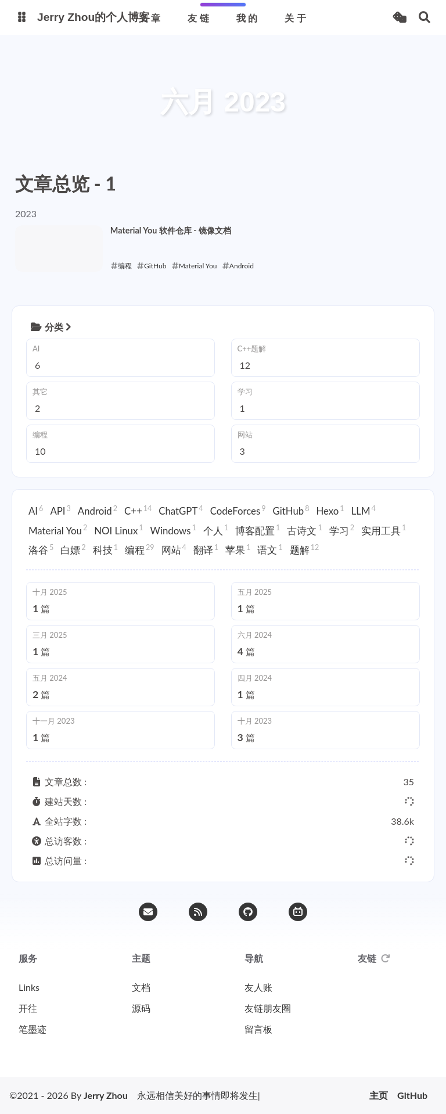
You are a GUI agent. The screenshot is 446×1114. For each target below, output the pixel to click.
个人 (215, 529)
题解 (304, 549)
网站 (173, 549)
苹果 (237, 549)
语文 (269, 549)
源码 (141, 1008)
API (60, 510)
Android (97, 510)
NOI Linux (118, 529)
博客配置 (257, 529)
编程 (139, 549)
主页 (378, 1095)
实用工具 (383, 529)
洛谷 (40, 549)
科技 (105, 549)
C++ (138, 510)
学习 (341, 529)
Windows (173, 529)
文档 (141, 987)
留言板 (258, 1028)
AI (35, 510)
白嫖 (72, 549)
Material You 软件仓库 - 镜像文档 (170, 230)
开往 (28, 1008)
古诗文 (304, 529)
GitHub (291, 510)
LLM (363, 510)
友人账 (258, 987)
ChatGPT (181, 510)
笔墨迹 (32, 1028)
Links (29, 987)
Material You (57, 529)
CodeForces (238, 510)
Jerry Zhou (106, 1095)
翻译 (205, 549)
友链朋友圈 (267, 1008)
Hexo (330, 510)
